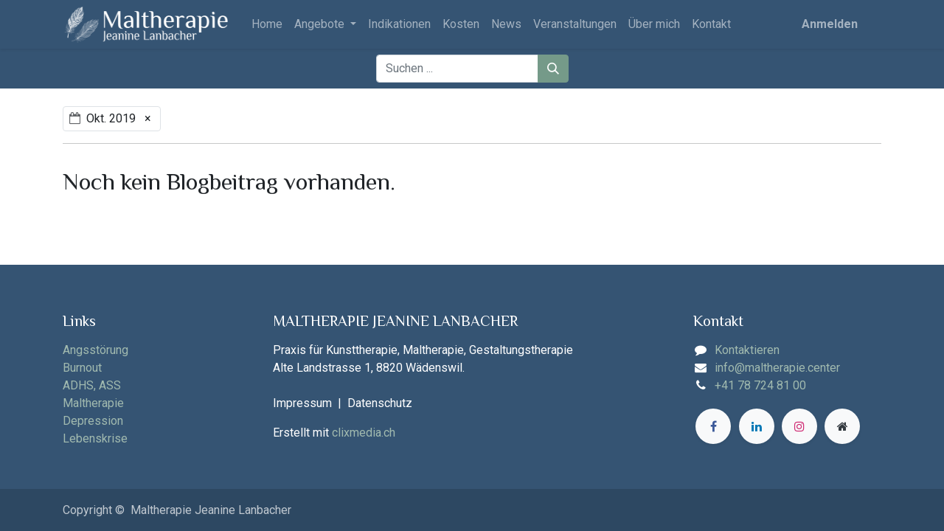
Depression (93, 421)
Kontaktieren (747, 350)
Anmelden (830, 24)
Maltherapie (93, 403)
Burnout (82, 368)
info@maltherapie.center (777, 368)
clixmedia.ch (363, 433)
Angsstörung (95, 350)
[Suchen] (553, 69)
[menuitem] (267, 24)
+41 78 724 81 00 (760, 385)
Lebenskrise (95, 438)
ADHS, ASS (92, 385)
